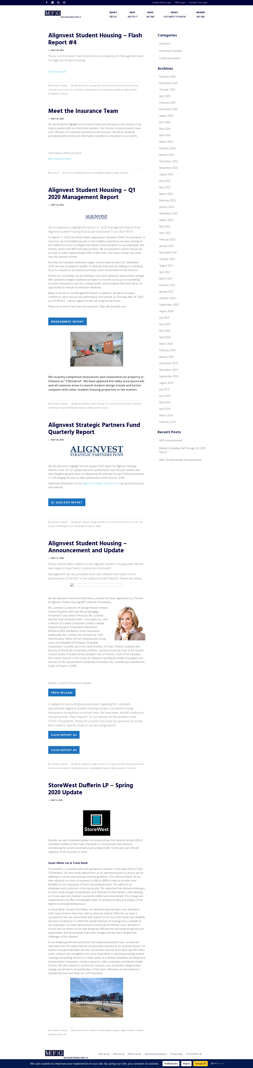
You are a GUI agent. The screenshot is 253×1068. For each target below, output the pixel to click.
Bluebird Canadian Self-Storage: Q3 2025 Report (182, 450)
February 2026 (167, 76)
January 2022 (166, 246)
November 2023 (168, 167)
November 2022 (168, 213)
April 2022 (165, 233)
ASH (98, 85)
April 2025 (165, 96)
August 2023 (166, 174)
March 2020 (166, 343)
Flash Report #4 (57, 71)
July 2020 (164, 317)
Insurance (55, 173)
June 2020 (164, 324)
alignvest (77, 403)
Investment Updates (59, 85)
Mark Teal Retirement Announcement (180, 459)
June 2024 (164, 122)
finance (112, 85)
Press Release (62, 692)
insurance (52, 89)
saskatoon (64, 93)
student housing (101, 407)
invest (59, 89)
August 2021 (166, 265)
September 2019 (169, 376)
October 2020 (167, 298)
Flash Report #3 (64, 750)
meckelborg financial (92, 89)
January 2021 (166, 291)
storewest (139, 1030)
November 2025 (168, 83)
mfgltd (126, 89)
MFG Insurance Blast (59, 158)
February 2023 (167, 200)
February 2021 (167, 285)
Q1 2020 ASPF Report (67, 502)
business (104, 85)
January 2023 (166, 207)
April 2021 (165, 272)
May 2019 (164, 402)
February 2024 (167, 148)
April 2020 (165, 337)
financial (119, 85)
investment (68, 89)
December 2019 (168, 363)
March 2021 (166, 278)
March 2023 (166, 193)
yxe (65, 1034)
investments (78, 89)
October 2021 (167, 259)
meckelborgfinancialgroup (112, 89)
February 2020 (167, 350)
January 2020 (166, 356)
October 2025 (167, 89)
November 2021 (168, 252)
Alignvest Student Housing (85, 85)
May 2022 (164, 226)
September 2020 (169, 304)
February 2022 (167, 239)
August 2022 (166, 220)
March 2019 (166, 415)
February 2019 (167, 422)
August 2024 (166, 115)
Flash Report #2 (64, 735)
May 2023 (164, 187)
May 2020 (164, 330)
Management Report (67, 321)
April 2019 (165, 409)
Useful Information (169, 58)
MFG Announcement (170, 440)
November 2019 (168, 369)
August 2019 (166, 382)
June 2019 (164, 396)
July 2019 (164, 389)
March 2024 (166, 141)
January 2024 (166, 154)
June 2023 (164, 180)
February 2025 (167, 102)
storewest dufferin (55, 1034)
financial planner (131, 85)
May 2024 (164, 128)
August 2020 (166, 311)
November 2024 (168, 109)
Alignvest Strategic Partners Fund (100, 483)
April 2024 (165, 135)
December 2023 (168, 161)
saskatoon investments (126, 768)
